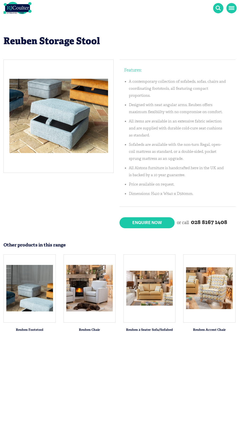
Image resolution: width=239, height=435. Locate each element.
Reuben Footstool (29, 330)
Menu (231, 5)
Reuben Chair (89, 330)
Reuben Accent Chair (209, 330)
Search (218, 8)
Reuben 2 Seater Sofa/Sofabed (149, 330)
